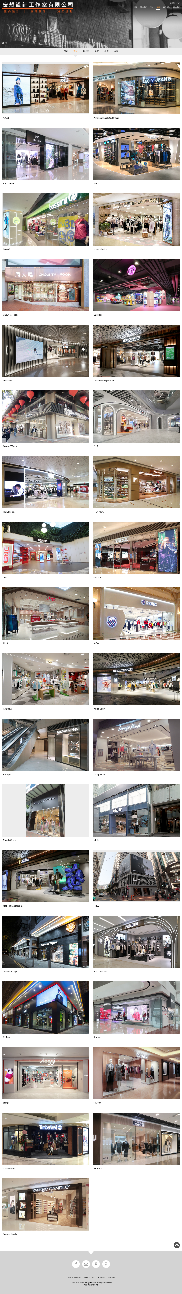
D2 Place (98, 314)
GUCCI (97, 577)
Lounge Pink (100, 774)
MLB (96, 840)
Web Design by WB (91, 1285)
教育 (97, 51)
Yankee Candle (10, 1234)
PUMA (6, 1037)
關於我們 (143, 7)
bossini (6, 249)
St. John (97, 1102)
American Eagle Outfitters (106, 117)
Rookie (97, 1037)
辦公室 (86, 51)
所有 (66, 51)
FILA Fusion (9, 511)
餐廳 (106, 51)
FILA (96, 446)
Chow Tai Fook (10, 314)
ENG (178, 3)
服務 (151, 7)
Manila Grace (9, 840)
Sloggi (6, 1102)
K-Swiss (97, 643)
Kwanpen (7, 774)
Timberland (9, 1168)
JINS (5, 643)
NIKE (96, 905)
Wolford (98, 1168)
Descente (7, 380)
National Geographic (13, 905)
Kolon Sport (99, 708)
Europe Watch (10, 446)
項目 (158, 7)
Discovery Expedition (104, 380)
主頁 (135, 7)
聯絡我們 (176, 7)
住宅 (116, 51)
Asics (96, 183)
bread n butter (101, 249)
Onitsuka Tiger (10, 971)
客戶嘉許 (166, 7)
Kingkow (7, 708)
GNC (5, 577)
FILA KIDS (99, 511)
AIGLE (6, 117)
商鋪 (75, 51)
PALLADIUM (100, 971)
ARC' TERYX (9, 183)
